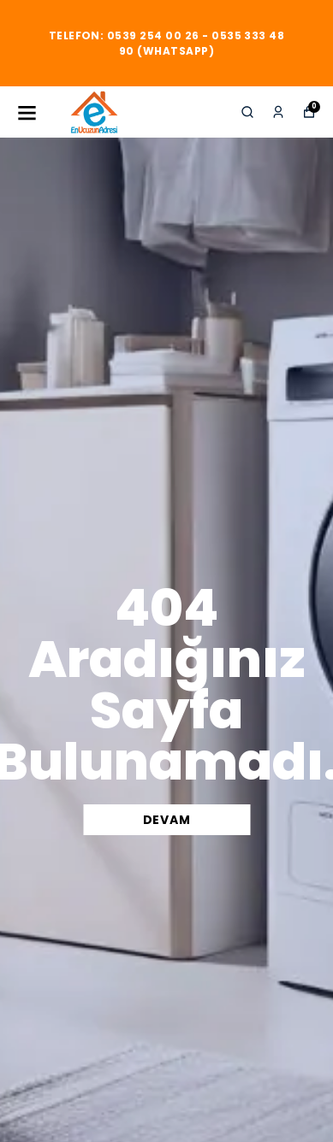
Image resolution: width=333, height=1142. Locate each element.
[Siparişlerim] (278, 112)
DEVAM (167, 819)
